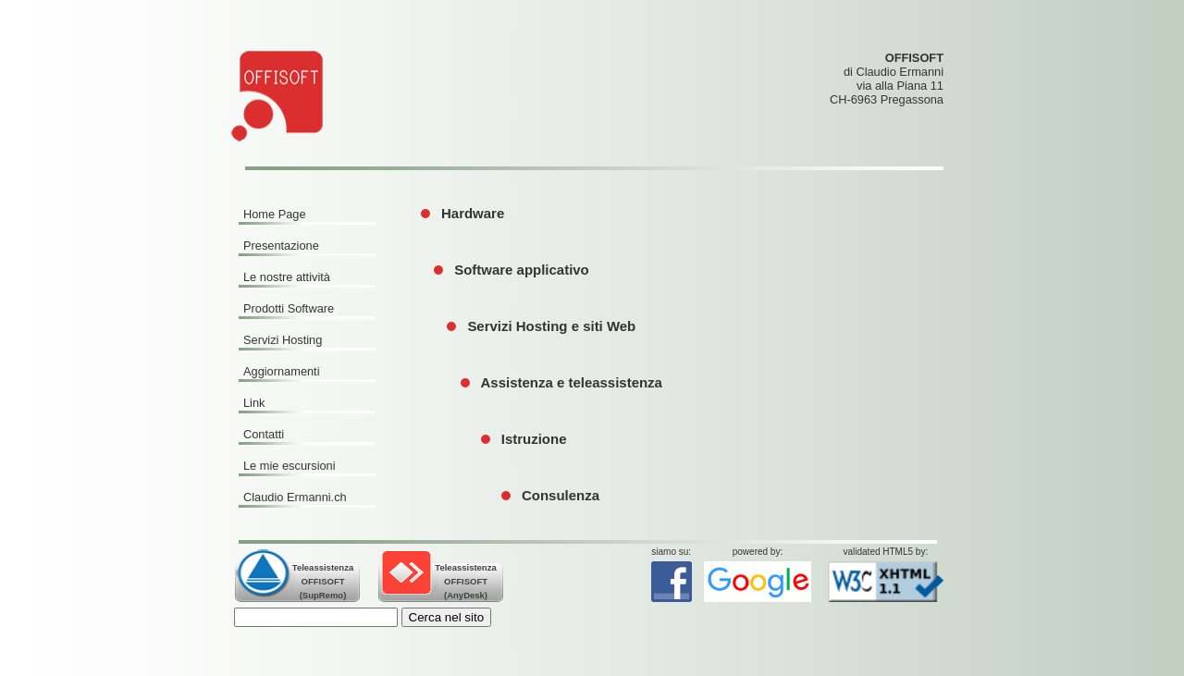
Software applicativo (521, 269)
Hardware (472, 213)
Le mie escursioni (289, 466)
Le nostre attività (286, 277)
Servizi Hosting (282, 340)
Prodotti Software (288, 308)
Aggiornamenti (281, 371)
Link (254, 403)
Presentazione (281, 245)
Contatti (263, 434)
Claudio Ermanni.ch (295, 497)
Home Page (274, 214)
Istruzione (534, 439)
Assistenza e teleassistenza (571, 382)
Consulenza (560, 495)
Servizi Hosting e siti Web (551, 326)
